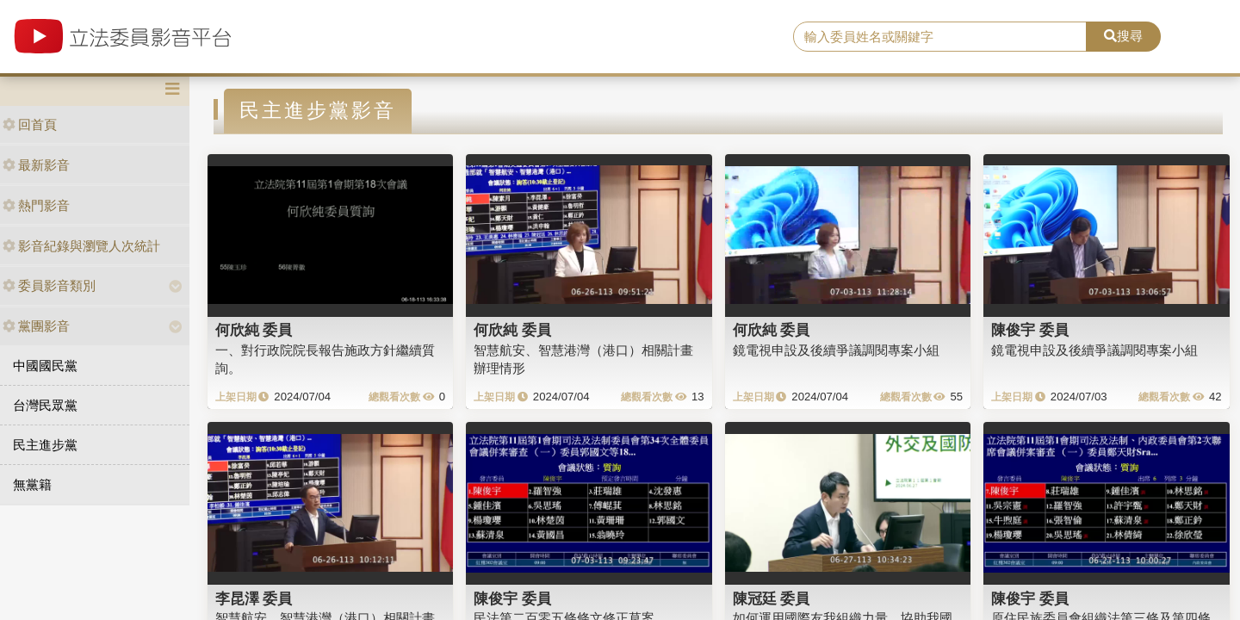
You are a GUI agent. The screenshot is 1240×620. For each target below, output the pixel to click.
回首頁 (30, 124)
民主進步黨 (45, 444)
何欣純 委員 (254, 330)
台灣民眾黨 (45, 405)
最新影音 (36, 165)
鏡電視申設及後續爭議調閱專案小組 (836, 350)
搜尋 (1123, 35)
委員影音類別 (49, 285)
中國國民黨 (45, 365)
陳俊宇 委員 (1030, 330)
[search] (940, 37)
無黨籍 (32, 484)
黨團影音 (36, 326)
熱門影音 (36, 205)
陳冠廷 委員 (771, 598)
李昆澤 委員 (254, 598)
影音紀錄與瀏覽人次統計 (81, 246)
